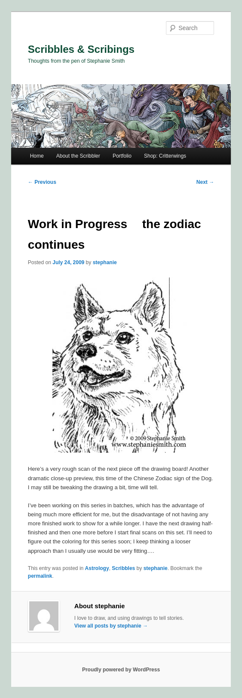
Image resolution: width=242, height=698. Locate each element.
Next (205, 182)
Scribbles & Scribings (81, 49)
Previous (42, 182)
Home (37, 156)
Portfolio (122, 156)
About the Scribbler (78, 156)
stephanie (105, 262)
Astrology (97, 568)
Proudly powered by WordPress (121, 670)
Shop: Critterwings (165, 156)
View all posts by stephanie (111, 626)
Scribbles (123, 568)
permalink (40, 576)
